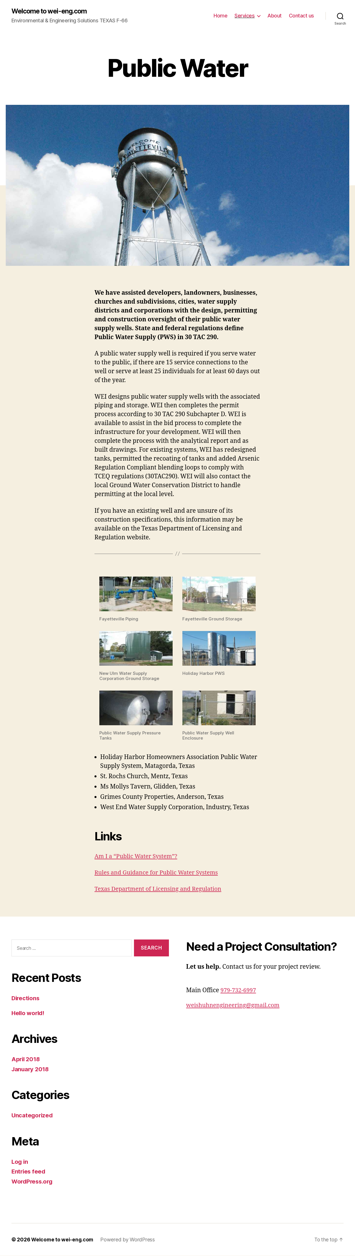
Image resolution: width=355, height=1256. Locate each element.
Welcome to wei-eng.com (51, 11)
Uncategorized (32, 1115)
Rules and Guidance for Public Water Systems (159, 873)
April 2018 (26, 1059)
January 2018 (31, 1069)
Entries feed (29, 1171)
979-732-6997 (239, 990)
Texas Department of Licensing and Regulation (160, 889)
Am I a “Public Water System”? (137, 856)
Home (220, 16)
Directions (26, 998)
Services (244, 16)
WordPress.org (33, 1181)
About (274, 16)
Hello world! (28, 1013)
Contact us (301, 16)
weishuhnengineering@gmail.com (235, 1005)
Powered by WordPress (128, 1240)
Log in (20, 1161)
